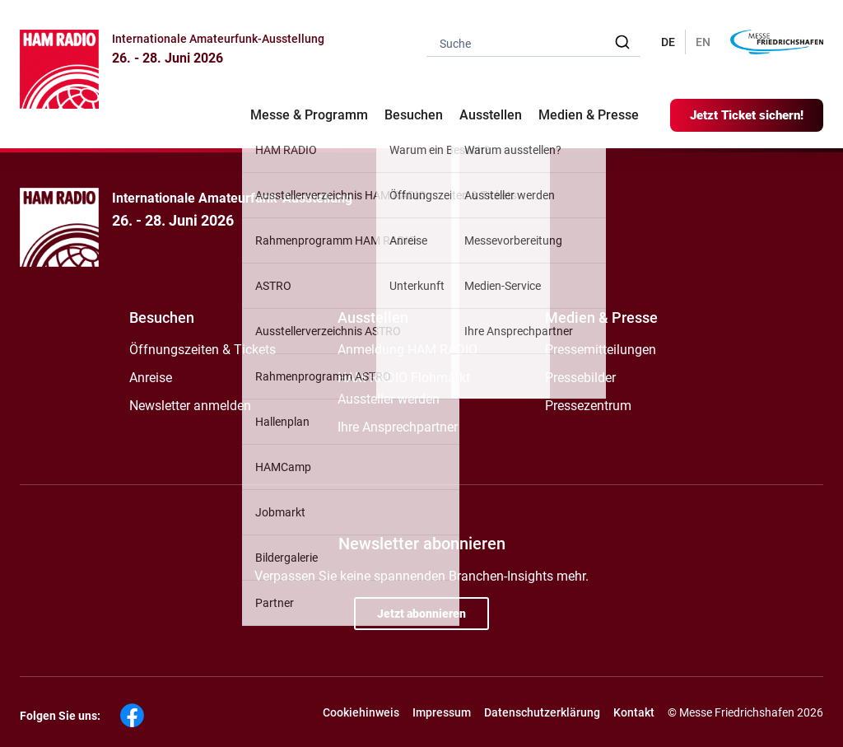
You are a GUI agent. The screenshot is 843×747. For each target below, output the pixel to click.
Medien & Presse (588, 115)
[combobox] (533, 42)
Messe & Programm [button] (309, 115)
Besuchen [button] (413, 115)
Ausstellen (373, 317)
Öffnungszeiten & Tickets (202, 349)
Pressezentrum (588, 405)
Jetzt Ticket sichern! (746, 115)
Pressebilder (580, 377)
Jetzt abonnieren (421, 613)
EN (703, 42)
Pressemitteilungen (600, 349)
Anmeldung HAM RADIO (407, 349)
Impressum (441, 712)
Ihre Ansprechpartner (398, 427)
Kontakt (633, 712)
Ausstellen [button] (490, 115)
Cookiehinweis (361, 712)
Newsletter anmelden (190, 405)
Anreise (150, 377)
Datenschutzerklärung (542, 712)
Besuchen (161, 317)
